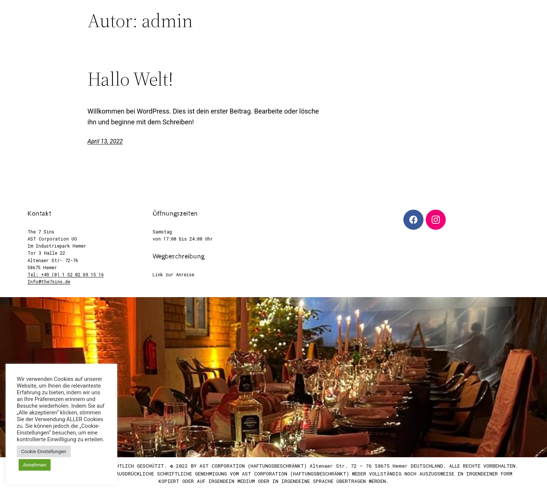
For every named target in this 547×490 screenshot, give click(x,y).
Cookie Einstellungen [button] (43, 451)
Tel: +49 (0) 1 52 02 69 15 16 (66, 274)
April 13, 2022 (105, 141)
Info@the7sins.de (49, 281)
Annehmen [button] (34, 465)
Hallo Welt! (130, 79)
